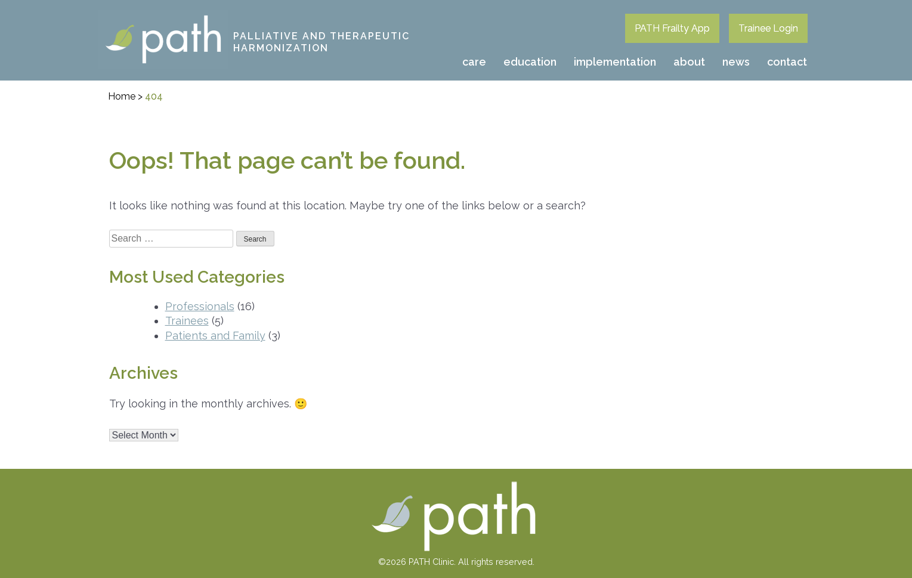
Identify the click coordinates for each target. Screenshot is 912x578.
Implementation (615, 61)
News (736, 61)
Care (474, 61)
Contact (787, 61)
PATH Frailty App (672, 28)
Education (530, 61)
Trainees (187, 320)
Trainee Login (768, 28)
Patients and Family (215, 335)
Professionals (199, 306)
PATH (112, 17)
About (689, 61)
